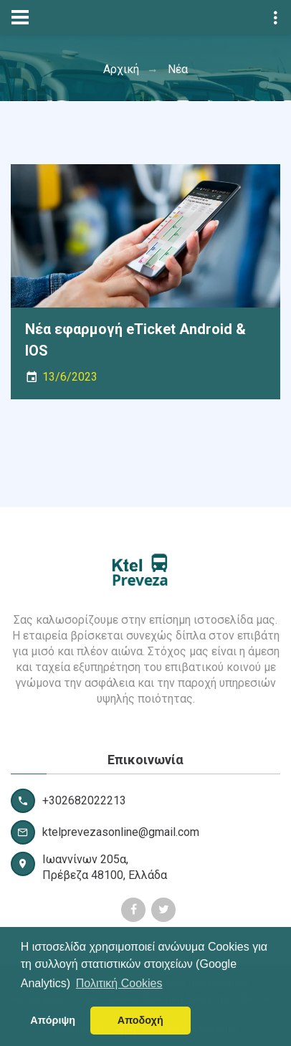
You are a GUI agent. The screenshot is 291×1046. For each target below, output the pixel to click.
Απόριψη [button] (52, 1020)
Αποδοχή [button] (140, 1020)
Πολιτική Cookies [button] (119, 983)
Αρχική (121, 69)
